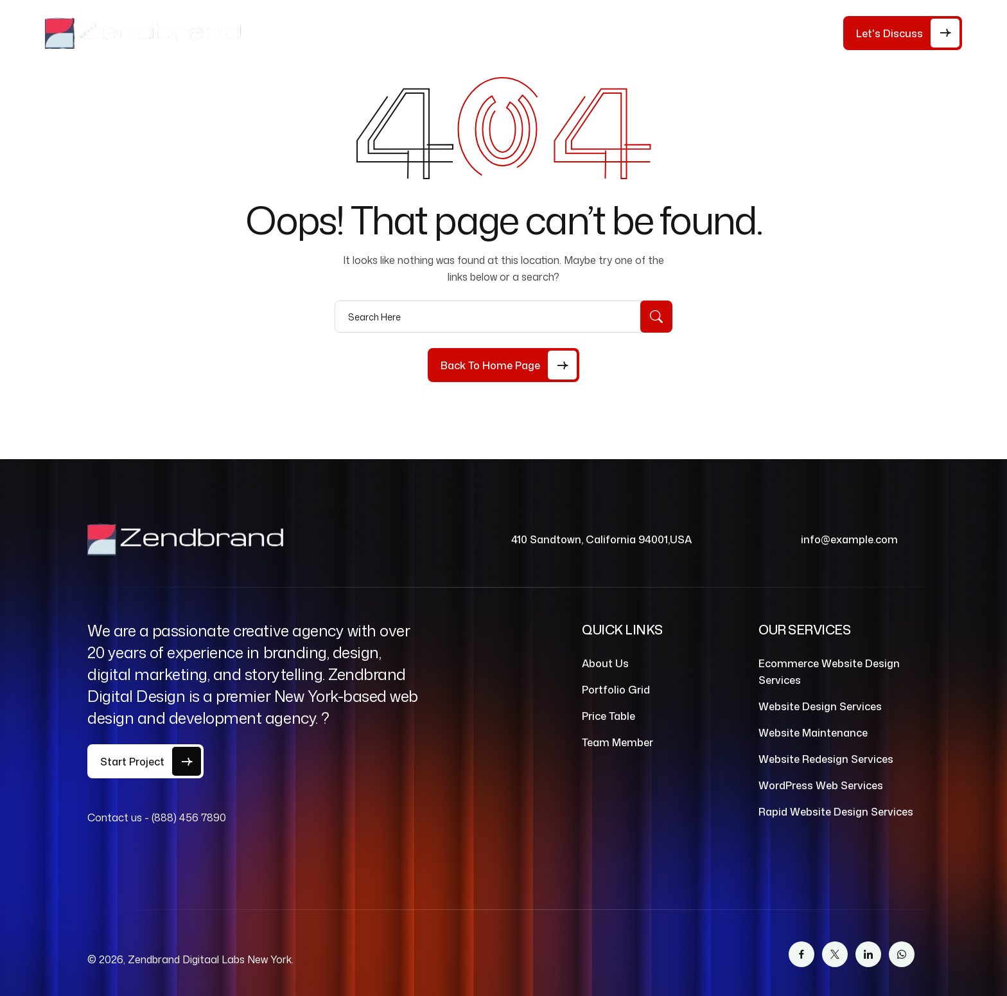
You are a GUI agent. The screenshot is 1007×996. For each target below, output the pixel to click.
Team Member (617, 742)
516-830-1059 (791, 37)
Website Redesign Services (825, 759)
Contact (660, 33)
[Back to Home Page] (503, 365)
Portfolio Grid (616, 690)
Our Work (589, 33)
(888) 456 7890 (189, 817)
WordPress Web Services (820, 785)
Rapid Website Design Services (835, 812)
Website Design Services (820, 706)
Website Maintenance (813, 733)
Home (301, 33)
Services (506, 33)
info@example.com (849, 539)
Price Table (434, 33)
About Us (361, 33)
